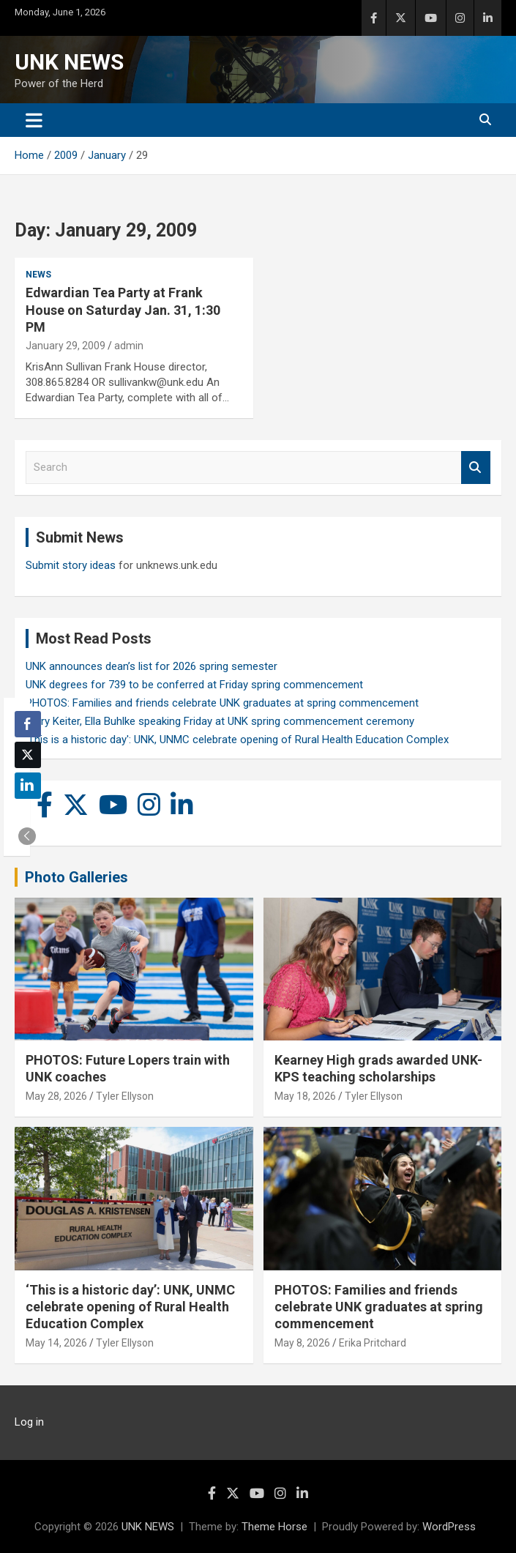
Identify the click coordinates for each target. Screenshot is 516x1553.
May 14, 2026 (56, 1343)
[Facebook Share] (28, 724)
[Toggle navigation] (34, 120)
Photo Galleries (76, 877)
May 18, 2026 (305, 1096)
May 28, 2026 (56, 1096)
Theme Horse (274, 1526)
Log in (29, 1422)
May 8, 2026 (302, 1343)
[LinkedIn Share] (28, 785)
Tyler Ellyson (125, 1096)
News (38, 274)
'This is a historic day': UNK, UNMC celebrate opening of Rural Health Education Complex (237, 739)
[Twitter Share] (28, 755)
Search (475, 467)
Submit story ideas (71, 565)
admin (128, 345)
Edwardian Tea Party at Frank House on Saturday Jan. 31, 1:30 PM (123, 310)
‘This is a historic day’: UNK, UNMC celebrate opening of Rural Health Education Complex (130, 1307)
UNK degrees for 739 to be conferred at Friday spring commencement (194, 684)
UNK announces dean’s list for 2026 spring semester (151, 666)
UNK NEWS (69, 62)
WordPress (449, 1526)
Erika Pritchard (372, 1343)
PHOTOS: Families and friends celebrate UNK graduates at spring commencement (222, 703)
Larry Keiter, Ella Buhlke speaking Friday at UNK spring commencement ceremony (220, 721)
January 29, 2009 (65, 345)
